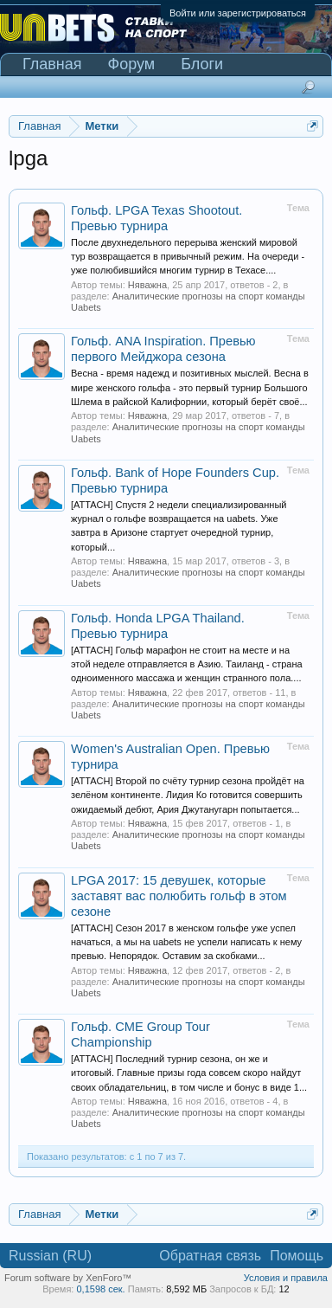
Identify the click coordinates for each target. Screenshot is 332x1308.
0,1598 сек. (100, 1289)
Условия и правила (286, 1278)
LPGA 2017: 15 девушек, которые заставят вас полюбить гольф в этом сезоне (179, 895)
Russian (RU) (50, 1255)
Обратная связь (210, 1255)
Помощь (296, 1255)
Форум (132, 64)
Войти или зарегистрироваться (237, 13)
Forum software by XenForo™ (67, 1278)
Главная (52, 64)
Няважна (147, 285)
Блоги (202, 64)
